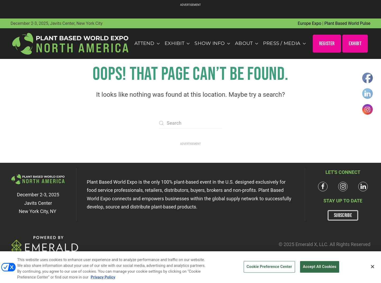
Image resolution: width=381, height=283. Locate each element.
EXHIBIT (355, 43)
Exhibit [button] (177, 43)
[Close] (372, 269)
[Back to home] (71, 43)
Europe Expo (309, 23)
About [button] (246, 43)
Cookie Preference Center (269, 268)
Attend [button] (147, 43)
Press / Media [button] (284, 43)
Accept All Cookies (319, 268)
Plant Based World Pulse (347, 23)
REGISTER (327, 43)
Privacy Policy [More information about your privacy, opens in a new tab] (103, 279)
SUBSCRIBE (343, 215)
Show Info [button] (212, 43)
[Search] (190, 123)
